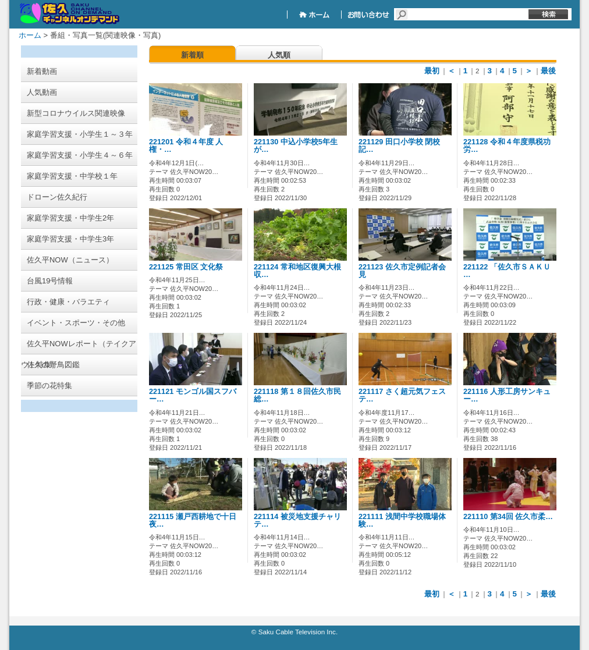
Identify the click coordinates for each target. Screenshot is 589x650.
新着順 (192, 55)
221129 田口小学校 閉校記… (399, 146)
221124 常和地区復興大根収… (297, 271)
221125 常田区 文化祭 (186, 267)
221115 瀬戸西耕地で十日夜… (192, 520)
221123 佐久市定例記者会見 (402, 271)
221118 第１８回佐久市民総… (297, 395)
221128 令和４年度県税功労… (507, 146)
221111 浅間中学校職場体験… (402, 520)
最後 (548, 70)
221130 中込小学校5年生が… (296, 146)
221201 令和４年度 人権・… (186, 146)
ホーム (30, 35)
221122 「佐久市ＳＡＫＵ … (507, 271)
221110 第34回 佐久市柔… (508, 517)
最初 (431, 70)
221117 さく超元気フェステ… (402, 395)
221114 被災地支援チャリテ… (297, 520)
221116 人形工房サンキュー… (507, 395)
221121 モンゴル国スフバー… (192, 395)
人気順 (279, 55)
